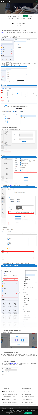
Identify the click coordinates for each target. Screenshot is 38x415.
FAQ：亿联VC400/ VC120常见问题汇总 (9, 391)
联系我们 (28, 407)
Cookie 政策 (26, 411)
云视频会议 (9, 12)
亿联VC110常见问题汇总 (7, 389)
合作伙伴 (20, 407)
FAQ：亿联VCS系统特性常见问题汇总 (9, 397)
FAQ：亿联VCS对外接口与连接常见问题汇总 (10, 394)
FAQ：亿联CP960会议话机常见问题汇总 (9, 399)
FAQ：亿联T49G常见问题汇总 (7, 393)
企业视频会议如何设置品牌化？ (26, 388)
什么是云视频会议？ (6, 388)
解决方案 (3, 407)
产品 (11, 407)
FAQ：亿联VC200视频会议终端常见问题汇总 (10, 402)
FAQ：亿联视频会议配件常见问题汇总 (9, 396)
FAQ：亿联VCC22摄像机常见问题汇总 (9, 401)
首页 (5, 12)
